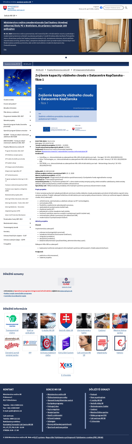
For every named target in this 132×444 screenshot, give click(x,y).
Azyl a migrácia (53, 409)
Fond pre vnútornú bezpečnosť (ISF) (16, 185)
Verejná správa (53, 412)
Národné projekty (9, 120)
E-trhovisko (95, 421)
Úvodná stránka (9, 100)
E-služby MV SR (96, 400)
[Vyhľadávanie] (113, 8)
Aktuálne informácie (10, 108)
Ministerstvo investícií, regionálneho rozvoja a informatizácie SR (64, 151)
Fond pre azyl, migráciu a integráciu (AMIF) (16, 190)
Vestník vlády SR (96, 403)
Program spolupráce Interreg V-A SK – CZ (16, 180)
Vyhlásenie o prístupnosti (65, 437)
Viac (5, 49)
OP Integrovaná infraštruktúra (14, 167)
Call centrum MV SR (97, 418)
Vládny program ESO (98, 415)
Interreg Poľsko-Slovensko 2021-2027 (16, 199)
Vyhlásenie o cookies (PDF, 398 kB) (90, 437)
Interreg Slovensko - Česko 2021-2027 (16, 203)
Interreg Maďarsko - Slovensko (14, 207)
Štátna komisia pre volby (57, 397)
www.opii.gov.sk (66, 291)
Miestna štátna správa (99, 412)
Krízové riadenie (54, 418)
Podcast (93, 394)
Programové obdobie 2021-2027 (14, 116)
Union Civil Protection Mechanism (15, 215)
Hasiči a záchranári (55, 415)
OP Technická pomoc (11, 175)
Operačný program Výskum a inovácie (15, 131)
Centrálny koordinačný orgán (15, 296)
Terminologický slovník (11, 227)
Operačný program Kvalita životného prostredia (15, 125)
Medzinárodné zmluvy (11, 223)
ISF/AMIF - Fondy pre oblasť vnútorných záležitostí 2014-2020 (16, 136)
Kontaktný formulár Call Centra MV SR (18, 424)
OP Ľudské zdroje (10, 163)
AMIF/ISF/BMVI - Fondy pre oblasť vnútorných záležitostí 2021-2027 (14, 142)
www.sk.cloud (66, 287)
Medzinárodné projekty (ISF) (14, 195)
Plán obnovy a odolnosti (11, 112)
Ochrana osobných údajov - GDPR (14, 240)
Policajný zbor (53, 406)
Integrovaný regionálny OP (13, 171)
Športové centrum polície (58, 427)
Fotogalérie (7, 244)
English (96, 7)
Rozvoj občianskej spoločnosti (60, 424)
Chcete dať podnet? (10, 104)
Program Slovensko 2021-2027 (14, 151)
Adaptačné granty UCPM (12, 211)
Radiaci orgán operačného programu (18, 293)
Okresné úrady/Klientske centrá (60, 400)
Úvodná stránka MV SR (12, 64)
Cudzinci (93, 409)
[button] (11, 15)
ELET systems (39, 437)
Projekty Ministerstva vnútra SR (14, 147)
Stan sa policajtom (97, 397)
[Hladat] (126, 7)
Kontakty (7, 231)
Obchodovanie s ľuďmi (99, 406)
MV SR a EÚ (27, 64)
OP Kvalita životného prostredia (15, 159)
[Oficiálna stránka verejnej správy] (25, 2)
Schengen (51, 421)
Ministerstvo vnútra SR (57, 394)
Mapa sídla (50, 437)
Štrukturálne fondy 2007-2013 (13, 219)
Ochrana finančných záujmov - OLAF (15, 236)
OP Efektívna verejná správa (14, 155)
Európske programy (55, 403)
